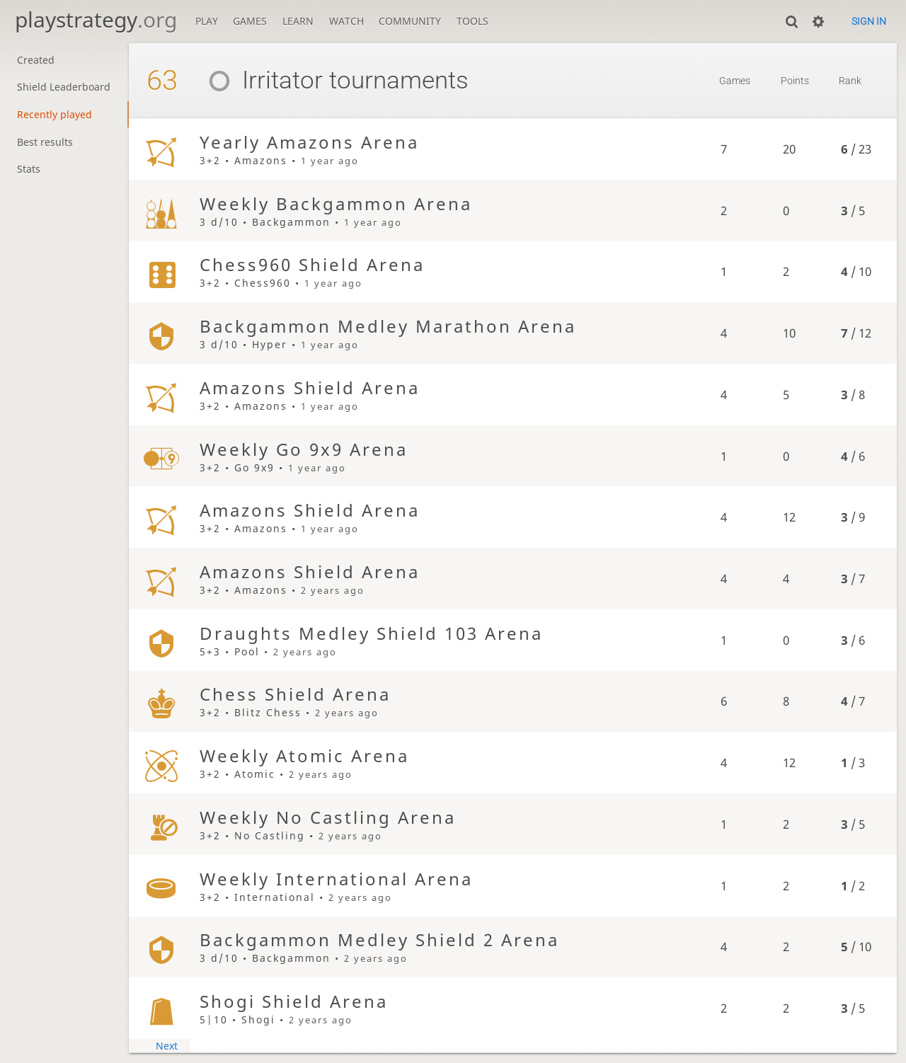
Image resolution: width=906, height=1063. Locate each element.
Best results (45, 142)
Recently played (54, 114)
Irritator (260, 80)
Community (410, 21)
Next (167, 1045)
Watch (346, 21)
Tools (472, 21)
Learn (298, 21)
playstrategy (96, 19)
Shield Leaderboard (63, 86)
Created (36, 60)
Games (250, 21)
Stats (28, 169)
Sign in (868, 21)
